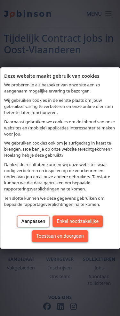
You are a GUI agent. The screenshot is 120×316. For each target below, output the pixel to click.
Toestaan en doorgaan (60, 236)
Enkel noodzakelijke (78, 221)
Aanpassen (33, 221)
